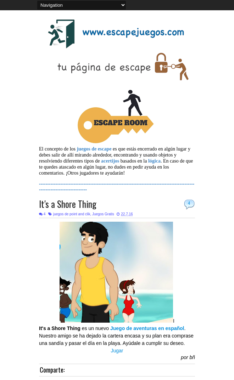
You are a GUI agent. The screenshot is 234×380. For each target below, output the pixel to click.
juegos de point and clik (71, 214)
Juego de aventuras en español (147, 328)
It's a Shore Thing (67, 203)
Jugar (117, 350)
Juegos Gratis (103, 214)
